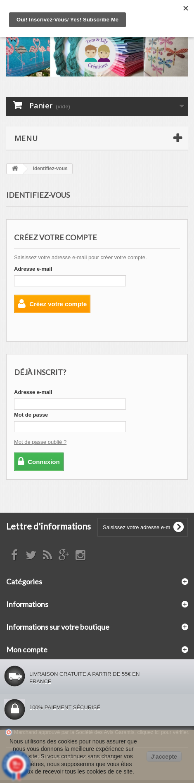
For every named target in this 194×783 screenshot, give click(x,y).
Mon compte (26, 649)
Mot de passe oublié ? (40, 442)
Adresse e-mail (33, 269)
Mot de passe (31, 415)
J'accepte (164, 756)
